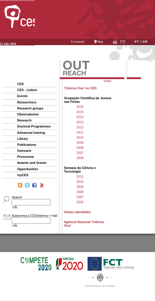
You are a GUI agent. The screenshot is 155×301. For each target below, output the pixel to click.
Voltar (107, 81)
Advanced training (31, 132)
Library (22, 138)
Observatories (28, 114)
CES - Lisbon (27, 90)
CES (20, 84)
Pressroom (25, 156)
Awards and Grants (32, 162)
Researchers (26, 102)
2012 (73, 127)
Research (24, 120)
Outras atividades (77, 212)
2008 (73, 147)
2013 (73, 122)
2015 (73, 112)
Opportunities (27, 169)
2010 (73, 137)
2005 (73, 202)
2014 (73, 117)
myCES (22, 175)
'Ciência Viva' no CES (80, 88)
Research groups (30, 108)
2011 (73, 132)
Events (22, 96)
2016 (73, 107)
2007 (73, 153)
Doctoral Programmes (34, 126)
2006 (73, 158)
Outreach (24, 150)
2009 (73, 142)
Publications (26, 144)
